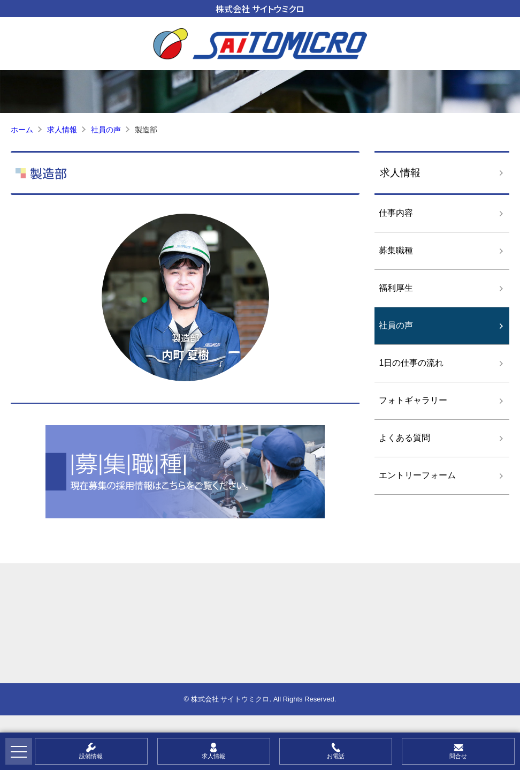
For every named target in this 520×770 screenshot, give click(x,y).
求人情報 (400, 172)
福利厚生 (396, 287)
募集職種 (396, 250)
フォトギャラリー (413, 400)
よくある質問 (404, 437)
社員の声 (396, 325)
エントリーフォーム (417, 475)
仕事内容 (396, 212)
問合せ (458, 756)
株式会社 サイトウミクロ (260, 8)
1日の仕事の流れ (411, 362)
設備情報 (91, 756)
